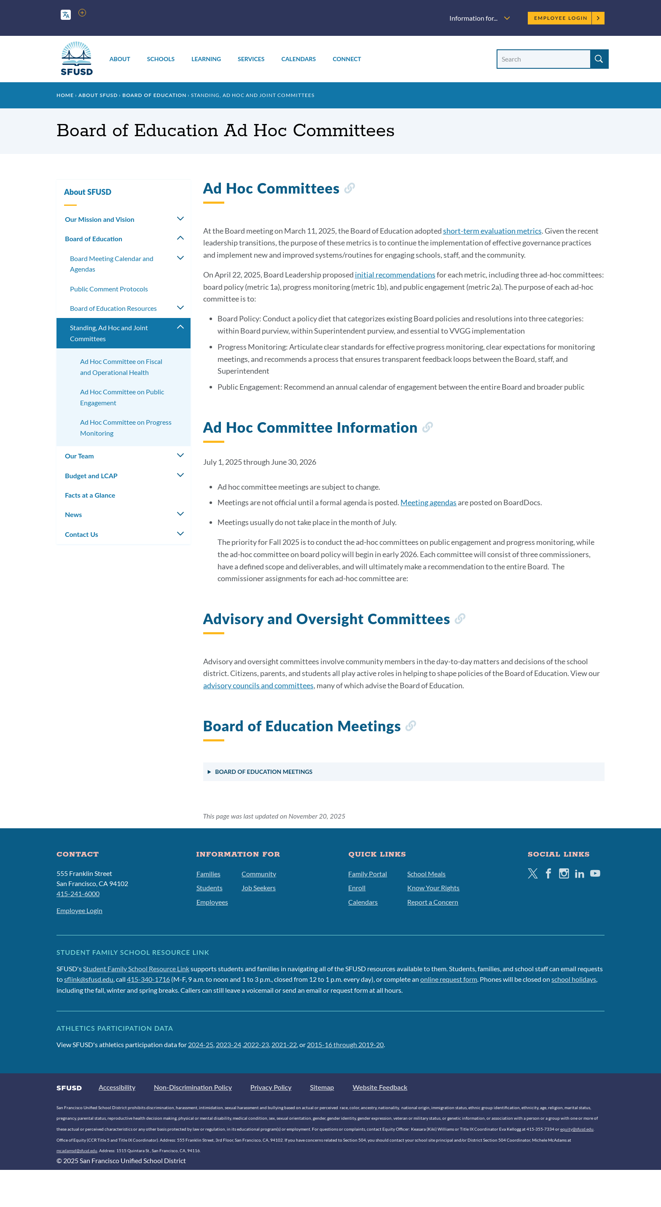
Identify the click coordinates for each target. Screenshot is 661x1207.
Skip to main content (31, 7)
